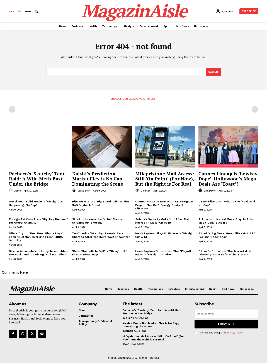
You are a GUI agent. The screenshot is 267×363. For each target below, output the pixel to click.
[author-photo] (11, 190)
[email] (226, 313)
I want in (226, 324)
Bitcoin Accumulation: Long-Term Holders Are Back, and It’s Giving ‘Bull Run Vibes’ (39, 252)
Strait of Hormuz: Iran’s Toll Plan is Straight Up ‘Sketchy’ (97, 220)
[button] (31, 11)
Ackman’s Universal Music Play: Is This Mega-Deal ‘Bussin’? (225, 220)
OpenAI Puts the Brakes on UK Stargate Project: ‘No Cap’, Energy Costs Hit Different (164, 205)
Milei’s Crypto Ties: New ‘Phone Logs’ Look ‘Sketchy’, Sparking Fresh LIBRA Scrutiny (36, 237)
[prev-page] (12, 109)
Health (126, 344)
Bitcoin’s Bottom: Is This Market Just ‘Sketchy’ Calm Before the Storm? (225, 252)
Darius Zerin (83, 190)
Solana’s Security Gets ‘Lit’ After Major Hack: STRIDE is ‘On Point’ (163, 220)
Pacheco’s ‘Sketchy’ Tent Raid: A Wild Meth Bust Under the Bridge (37, 179)
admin (17, 190)
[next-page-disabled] (255, 109)
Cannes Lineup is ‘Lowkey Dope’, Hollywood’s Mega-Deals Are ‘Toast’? (228, 179)
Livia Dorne (210, 190)
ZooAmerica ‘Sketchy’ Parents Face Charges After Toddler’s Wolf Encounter (101, 235)
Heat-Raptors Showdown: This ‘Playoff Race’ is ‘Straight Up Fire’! (163, 252)
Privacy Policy (234, 332)
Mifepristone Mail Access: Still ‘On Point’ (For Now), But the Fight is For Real (164, 179)
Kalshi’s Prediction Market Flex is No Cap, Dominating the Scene (97, 179)
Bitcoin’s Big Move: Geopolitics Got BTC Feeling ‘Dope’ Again (226, 235)
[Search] (213, 72)
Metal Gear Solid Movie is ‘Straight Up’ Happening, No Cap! (36, 203)
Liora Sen (146, 190)
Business (127, 331)
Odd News (128, 318)
